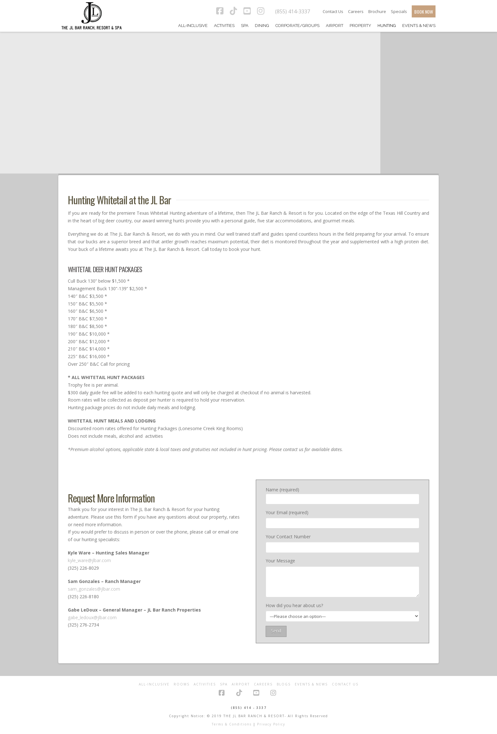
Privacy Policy (271, 724)
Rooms (182, 684)
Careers (356, 11)
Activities (205, 684)
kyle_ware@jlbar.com (89, 560)
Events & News (311, 684)
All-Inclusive (154, 684)
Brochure (377, 11)
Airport (241, 684)
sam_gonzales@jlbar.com (94, 589)
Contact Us (333, 11)
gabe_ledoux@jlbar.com (92, 617)
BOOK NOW (423, 11)
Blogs (284, 684)
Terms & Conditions (232, 724)
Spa (224, 684)
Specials (399, 11)
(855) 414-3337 (292, 11)
